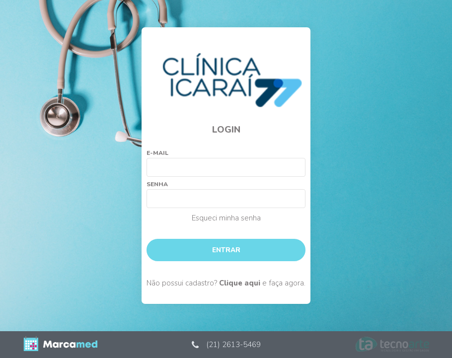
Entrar (226, 250)
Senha (157, 184)
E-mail (157, 153)
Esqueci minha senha (226, 218)
